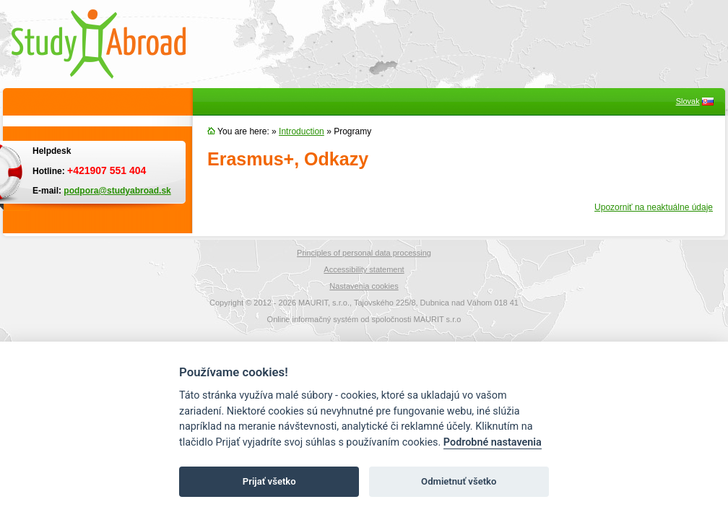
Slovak (688, 101)
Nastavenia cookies (363, 286)
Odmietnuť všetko (458, 481)
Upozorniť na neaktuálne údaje (653, 207)
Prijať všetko (269, 481)
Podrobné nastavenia (492, 442)
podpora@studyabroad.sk (117, 191)
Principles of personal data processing (364, 252)
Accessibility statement (364, 269)
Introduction (301, 131)
